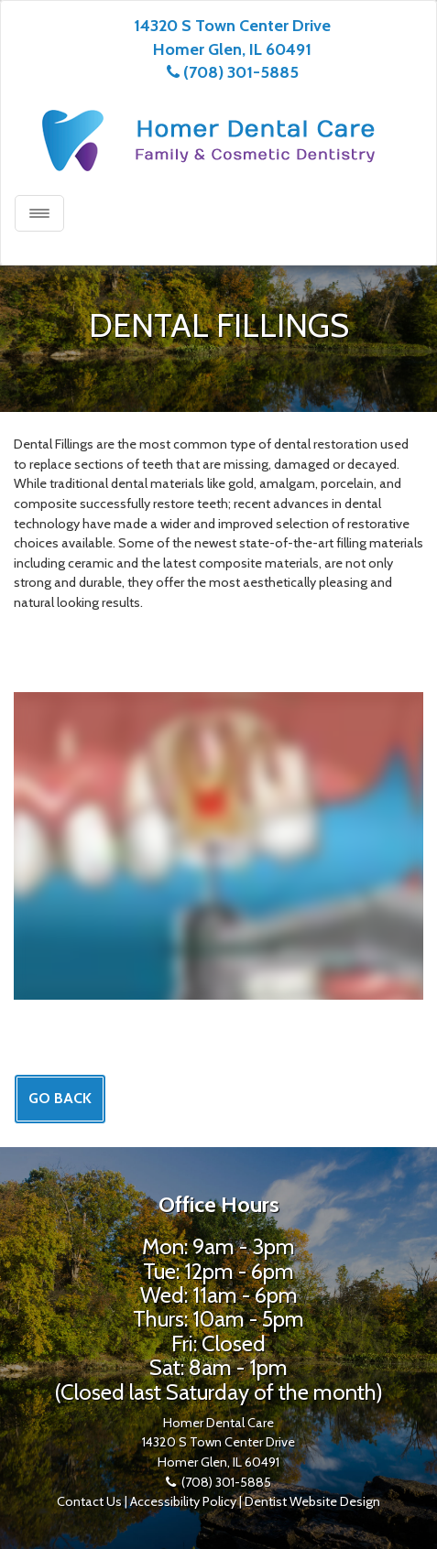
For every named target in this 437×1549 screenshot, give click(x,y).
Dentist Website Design (312, 1501)
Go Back (60, 1098)
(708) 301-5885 (241, 72)
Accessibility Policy (183, 1501)
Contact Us (89, 1501)
